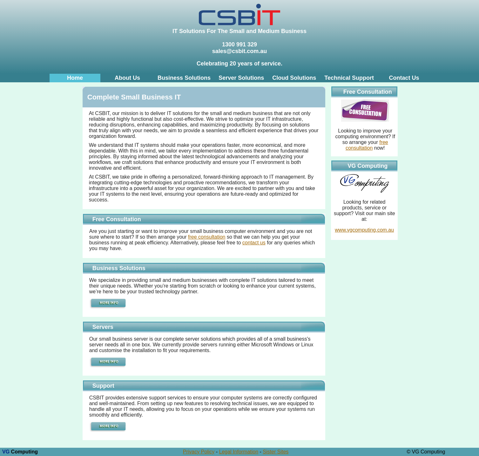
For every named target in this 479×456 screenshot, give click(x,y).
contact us (254, 242)
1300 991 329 (239, 44)
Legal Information (239, 451)
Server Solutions (241, 78)
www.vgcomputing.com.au (364, 230)
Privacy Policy (199, 451)
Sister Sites (275, 451)
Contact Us (404, 78)
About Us (127, 78)
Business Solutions (184, 78)
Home (75, 78)
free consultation (206, 237)
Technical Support (349, 78)
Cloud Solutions (294, 78)
